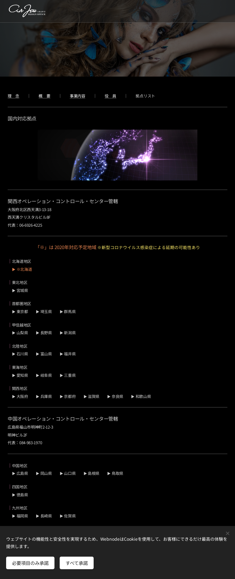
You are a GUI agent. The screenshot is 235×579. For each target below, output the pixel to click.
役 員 (110, 96)
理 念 (13, 96)
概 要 (44, 96)
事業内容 (77, 96)
